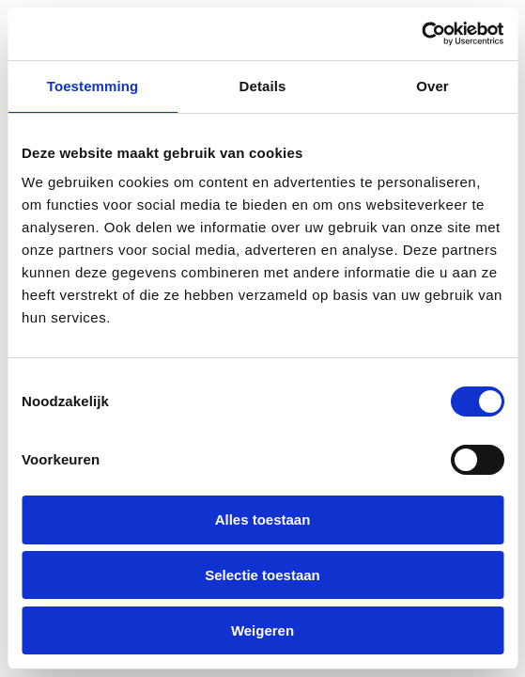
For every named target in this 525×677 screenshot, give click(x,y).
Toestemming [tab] (93, 86)
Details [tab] (262, 86)
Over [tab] (432, 86)
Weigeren (262, 630)
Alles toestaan (263, 519)
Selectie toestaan (262, 575)
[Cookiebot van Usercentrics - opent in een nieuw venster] (421, 34)
